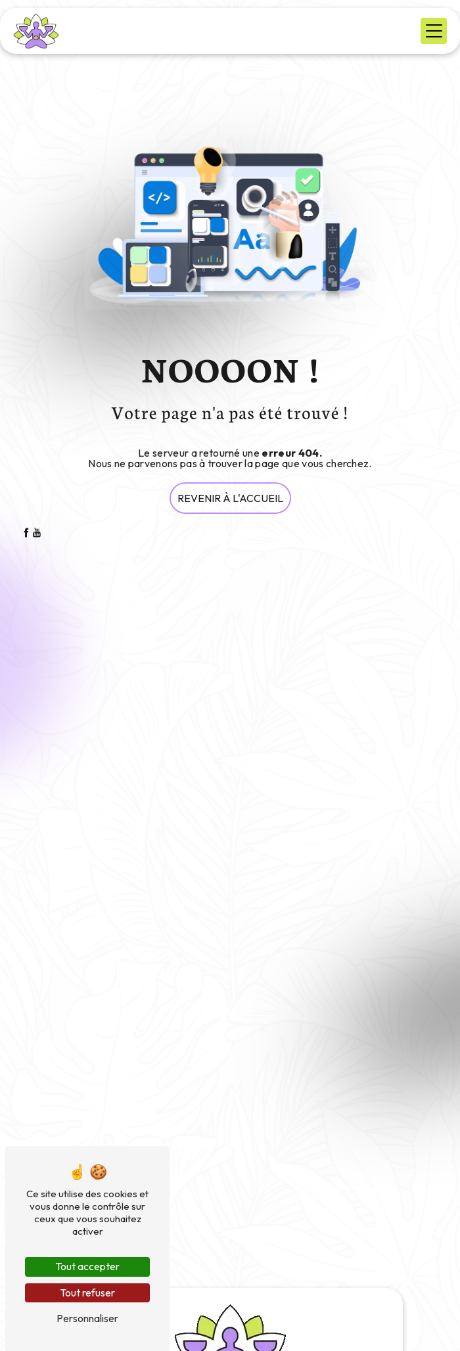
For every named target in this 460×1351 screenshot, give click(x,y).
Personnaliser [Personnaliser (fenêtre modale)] (87, 1318)
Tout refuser (87, 1292)
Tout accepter (87, 1266)
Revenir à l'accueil (230, 498)
